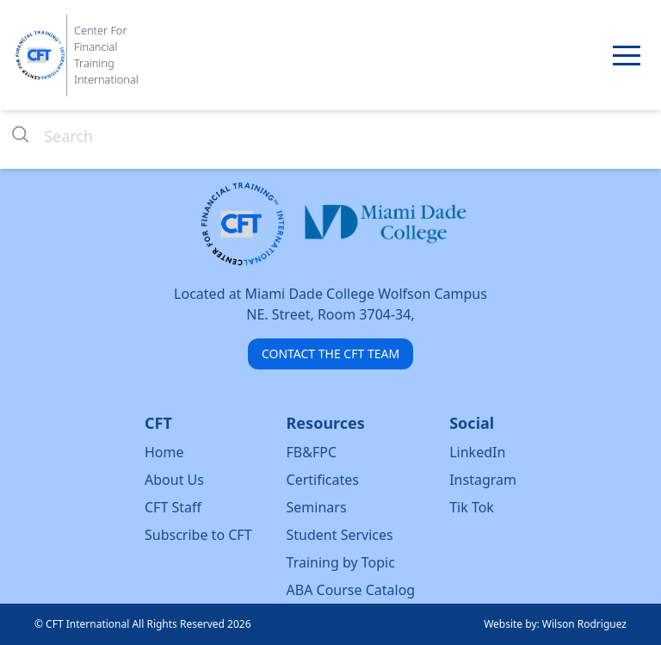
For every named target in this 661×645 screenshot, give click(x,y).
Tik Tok (471, 507)
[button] (626, 55)
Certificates (323, 479)
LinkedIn (477, 452)
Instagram (482, 479)
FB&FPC (312, 452)
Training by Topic (341, 562)
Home (164, 452)
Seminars (317, 507)
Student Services (340, 534)
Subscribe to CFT (198, 534)
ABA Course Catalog (351, 589)
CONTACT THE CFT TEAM (330, 353)
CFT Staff (173, 507)
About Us (174, 479)
